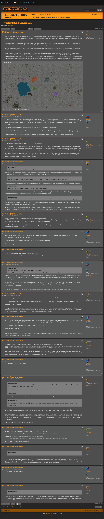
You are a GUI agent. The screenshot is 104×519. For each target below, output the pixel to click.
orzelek (9, 25)
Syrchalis (88, 119)
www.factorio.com (8, 17)
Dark (12, 25)
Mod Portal (26, 2)
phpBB (47, 513)
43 (89, 37)
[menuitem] (42, 15)
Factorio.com (5, 2)
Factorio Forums (15, 15)
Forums (14, 2)
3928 (90, 144)
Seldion (87, 31)
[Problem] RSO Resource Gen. (17, 23)
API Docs (34, 2)
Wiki (20, 2)
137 (89, 124)
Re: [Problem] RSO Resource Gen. (12, 115)
